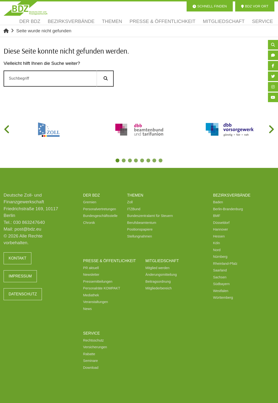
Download (90, 368)
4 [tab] (136, 161)
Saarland (220, 270)
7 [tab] (155, 161)
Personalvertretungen (99, 209)
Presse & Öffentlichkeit (109, 261)
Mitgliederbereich (158, 288)
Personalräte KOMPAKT (101, 288)
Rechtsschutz (93, 340)
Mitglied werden (157, 268)
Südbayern (221, 284)
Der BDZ (91, 195)
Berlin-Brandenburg (228, 209)
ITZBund (133, 209)
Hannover (220, 229)
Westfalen (220, 291)
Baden (218, 202)
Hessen (219, 236)
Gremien (89, 202)
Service (91, 333)
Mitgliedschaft (162, 261)
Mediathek (91, 295)
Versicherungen (95, 347)
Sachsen (220, 277)
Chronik (89, 223)
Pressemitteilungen (97, 281)
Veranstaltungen (95, 302)
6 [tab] (148, 161)
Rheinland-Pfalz (225, 263)
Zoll (130, 202)
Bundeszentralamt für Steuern (150, 216)
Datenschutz (23, 294)
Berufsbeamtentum (141, 223)
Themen (135, 195)
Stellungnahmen (139, 236)
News (87, 309)
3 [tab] (130, 161)
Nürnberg (220, 257)
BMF (216, 216)
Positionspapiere (139, 229)
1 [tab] (117, 161)
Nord (217, 250)
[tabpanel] (49, 129)
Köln (216, 243)
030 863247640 (29, 222)
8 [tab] (161, 161)
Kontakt (17, 258)
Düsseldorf (221, 223)
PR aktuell (91, 268)
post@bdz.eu (27, 229)
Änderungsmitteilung (161, 274)
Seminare (90, 361)
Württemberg (223, 297)
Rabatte (89, 354)
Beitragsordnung (158, 281)
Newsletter (91, 274)
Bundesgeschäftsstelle (100, 216)
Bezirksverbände (231, 195)
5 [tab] (142, 161)
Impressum (20, 276)
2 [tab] (124, 161)
